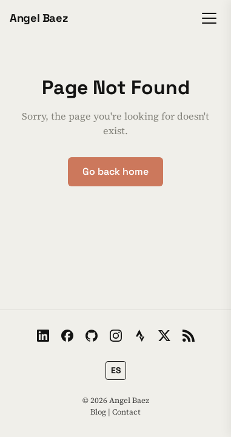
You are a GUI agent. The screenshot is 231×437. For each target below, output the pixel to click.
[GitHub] (91, 336)
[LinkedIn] (43, 336)
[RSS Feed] (188, 336)
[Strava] (140, 336)
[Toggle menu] (209, 18)
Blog (98, 412)
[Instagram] (116, 336)
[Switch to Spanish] (115, 370)
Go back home (115, 171)
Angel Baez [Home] (39, 18)
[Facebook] (67, 336)
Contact (126, 412)
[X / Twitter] (164, 336)
